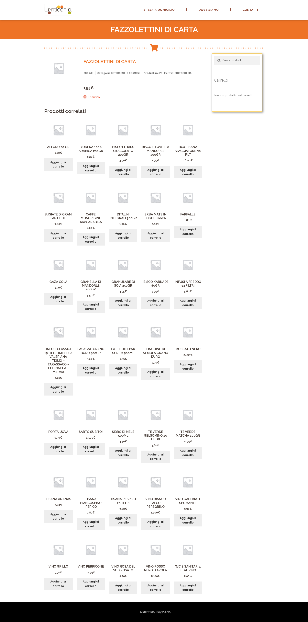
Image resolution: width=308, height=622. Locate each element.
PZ (160, 73)
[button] (299, 5)
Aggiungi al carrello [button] (58, 164)
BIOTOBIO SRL (183, 73)
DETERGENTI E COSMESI (125, 73)
